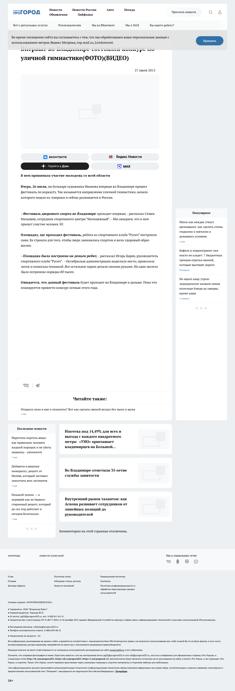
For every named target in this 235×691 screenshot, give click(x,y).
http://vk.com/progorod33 (40, 658)
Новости (55, 10)
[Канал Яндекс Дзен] (55, 166)
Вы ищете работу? (162, 25)
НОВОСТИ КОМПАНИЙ (51, 555)
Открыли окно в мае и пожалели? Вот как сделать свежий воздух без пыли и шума (90, 411)
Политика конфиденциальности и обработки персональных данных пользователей (117, 589)
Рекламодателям (69, 25)
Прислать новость (184, 12)
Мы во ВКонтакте (103, 25)
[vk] (26, 385)
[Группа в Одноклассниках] (177, 561)
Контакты (105, 581)
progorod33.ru (117, 650)
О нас (11, 576)
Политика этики (62, 576)
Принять (209, 41)
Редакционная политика (112, 576)
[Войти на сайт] (219, 12)
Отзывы (12, 581)
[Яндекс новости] (125, 157)
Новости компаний (64, 585)
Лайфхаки (85, 14)
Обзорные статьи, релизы (67, 581)
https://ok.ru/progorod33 (68, 658)
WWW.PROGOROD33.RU (39, 602)
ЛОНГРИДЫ (14, 555)
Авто (110, 10)
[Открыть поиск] (210, 12)
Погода (129, 10)
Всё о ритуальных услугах (30, 25)
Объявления (58, 14)
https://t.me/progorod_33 (95, 658)
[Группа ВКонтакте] (55, 157)
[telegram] (39, 385)
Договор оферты (16, 585)
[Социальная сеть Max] (125, 166)
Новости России (84, 10)
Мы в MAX (132, 25)
